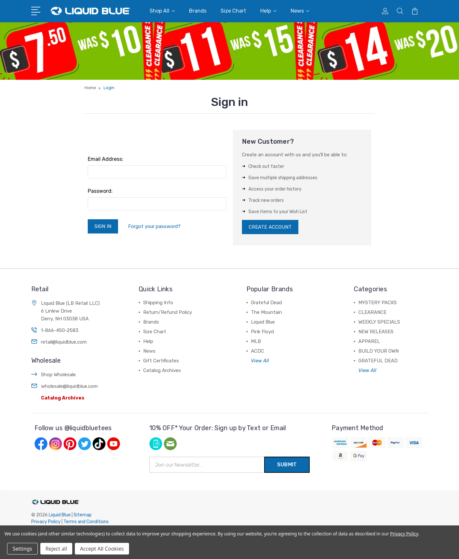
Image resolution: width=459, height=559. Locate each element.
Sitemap (83, 515)
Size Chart (233, 11)
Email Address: (105, 159)
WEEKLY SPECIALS (379, 322)
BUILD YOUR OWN (378, 351)
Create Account (270, 227)
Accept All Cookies (102, 548)
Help (268, 11)
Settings (22, 548)
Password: (100, 191)
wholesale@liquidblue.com (69, 386)
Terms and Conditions (86, 521)
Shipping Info (158, 302)
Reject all (56, 548)
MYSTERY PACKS (377, 302)
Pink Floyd (262, 332)
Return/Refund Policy (167, 312)
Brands (197, 11)
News (300, 11)
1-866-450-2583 (59, 330)
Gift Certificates (161, 361)
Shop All (162, 11)
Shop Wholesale (58, 375)
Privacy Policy (46, 521)
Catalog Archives (63, 398)
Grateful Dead (266, 302)
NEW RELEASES (376, 332)
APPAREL (369, 341)
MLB (256, 341)
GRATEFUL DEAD (378, 361)
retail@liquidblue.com (64, 342)
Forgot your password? (154, 226)
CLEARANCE (372, 312)
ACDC (257, 351)
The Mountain (266, 312)
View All (260, 361)
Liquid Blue (263, 322)
